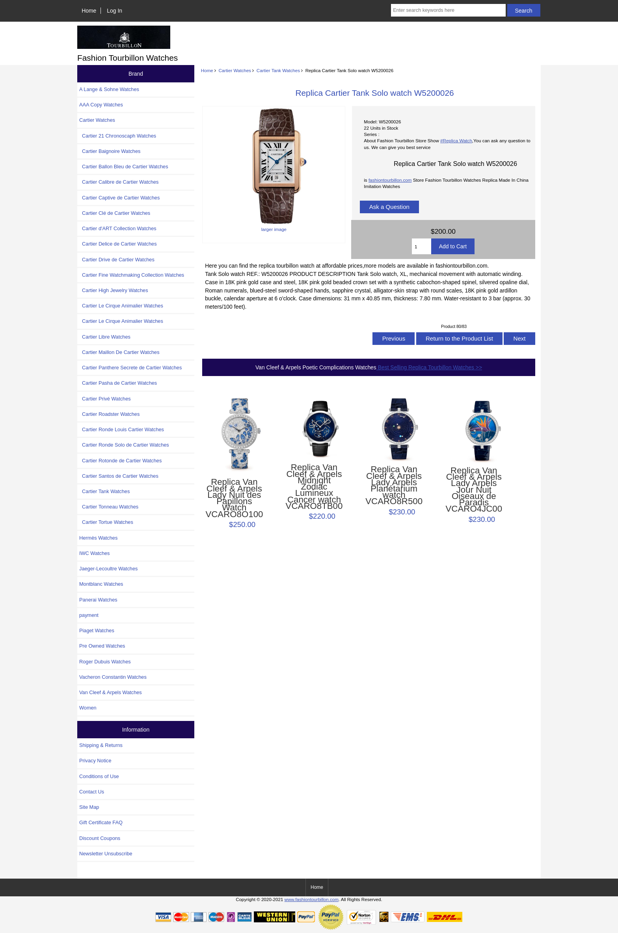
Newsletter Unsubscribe (105, 854)
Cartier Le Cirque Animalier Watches (121, 306)
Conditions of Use (99, 776)
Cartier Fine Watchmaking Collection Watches (131, 275)
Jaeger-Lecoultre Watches (108, 569)
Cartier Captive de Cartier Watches (119, 198)
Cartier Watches (234, 70)
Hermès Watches (98, 538)
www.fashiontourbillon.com (312, 899)
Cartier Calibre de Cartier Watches (118, 182)
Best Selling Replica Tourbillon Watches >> (429, 367)
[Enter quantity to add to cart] (421, 246)
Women (88, 708)
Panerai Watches (98, 600)
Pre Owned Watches (102, 646)
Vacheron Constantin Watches (113, 677)
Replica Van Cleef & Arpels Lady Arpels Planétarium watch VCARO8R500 (394, 485)
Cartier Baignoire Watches (109, 151)
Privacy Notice (95, 761)
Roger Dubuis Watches (105, 662)
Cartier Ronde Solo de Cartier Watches (124, 445)
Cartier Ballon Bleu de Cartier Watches (123, 166)
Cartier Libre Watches (104, 337)
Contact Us (91, 792)
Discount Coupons (99, 838)
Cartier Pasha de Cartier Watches (118, 383)
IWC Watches (94, 553)
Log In (114, 10)
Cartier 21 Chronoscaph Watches (117, 136)
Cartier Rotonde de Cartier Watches (120, 461)
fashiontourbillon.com (390, 180)
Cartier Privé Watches (105, 399)
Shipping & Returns (101, 745)
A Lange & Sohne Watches (109, 89)
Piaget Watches (96, 630)
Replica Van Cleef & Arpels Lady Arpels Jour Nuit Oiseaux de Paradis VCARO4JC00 (474, 489)
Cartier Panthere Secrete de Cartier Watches (130, 368)
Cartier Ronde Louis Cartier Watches (121, 429)
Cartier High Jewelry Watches (113, 290)
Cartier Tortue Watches (106, 522)
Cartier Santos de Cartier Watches (118, 476)
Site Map (89, 807)
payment (89, 615)
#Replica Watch (456, 140)
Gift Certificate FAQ (101, 822)
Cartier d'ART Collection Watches (117, 228)
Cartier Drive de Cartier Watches (116, 260)
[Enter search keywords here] (448, 10)
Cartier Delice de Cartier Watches (118, 244)
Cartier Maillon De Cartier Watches (119, 352)
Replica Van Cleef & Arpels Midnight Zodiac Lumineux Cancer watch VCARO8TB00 (314, 486)
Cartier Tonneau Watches (108, 507)
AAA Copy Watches (101, 105)
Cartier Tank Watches (278, 70)
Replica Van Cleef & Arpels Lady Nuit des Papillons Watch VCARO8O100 (234, 498)
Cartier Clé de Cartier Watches (114, 213)
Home (89, 10)
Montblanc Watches (101, 584)
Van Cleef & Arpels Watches (110, 692)
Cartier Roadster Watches (109, 414)
